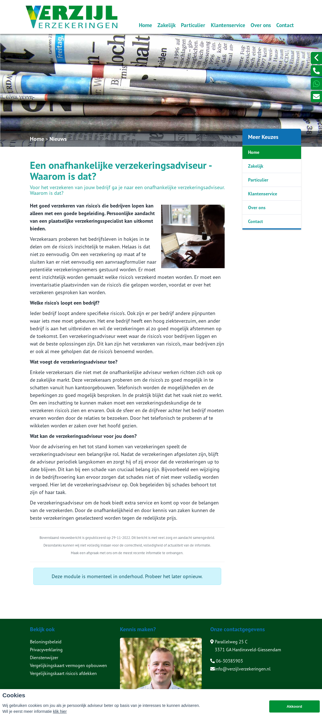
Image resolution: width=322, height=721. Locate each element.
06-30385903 (226, 661)
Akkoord (294, 709)
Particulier (193, 25)
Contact (285, 25)
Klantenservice (228, 25)
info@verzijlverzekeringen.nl (240, 669)
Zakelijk (166, 25)
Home (145, 25)
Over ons (261, 25)
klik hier (60, 714)
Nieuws (58, 139)
